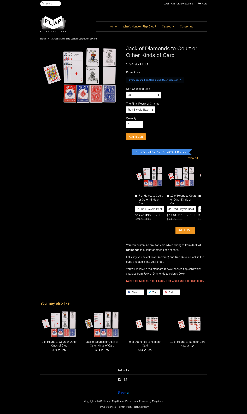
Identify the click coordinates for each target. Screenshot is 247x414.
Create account (185, 3)
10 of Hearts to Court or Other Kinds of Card (181, 199)
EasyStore (157, 401)
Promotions (133, 72)
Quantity (131, 118)
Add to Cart (185, 230)
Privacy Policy (125, 407)
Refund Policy (141, 407)
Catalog (168, 26)
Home (113, 26)
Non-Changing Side (138, 88)
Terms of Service (107, 407)
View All (193, 157)
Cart (204, 3)
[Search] (50, 3)
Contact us (186, 26)
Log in (167, 3)
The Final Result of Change (143, 103)
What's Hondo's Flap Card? (139, 26)
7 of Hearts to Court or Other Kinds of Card (149, 199)
